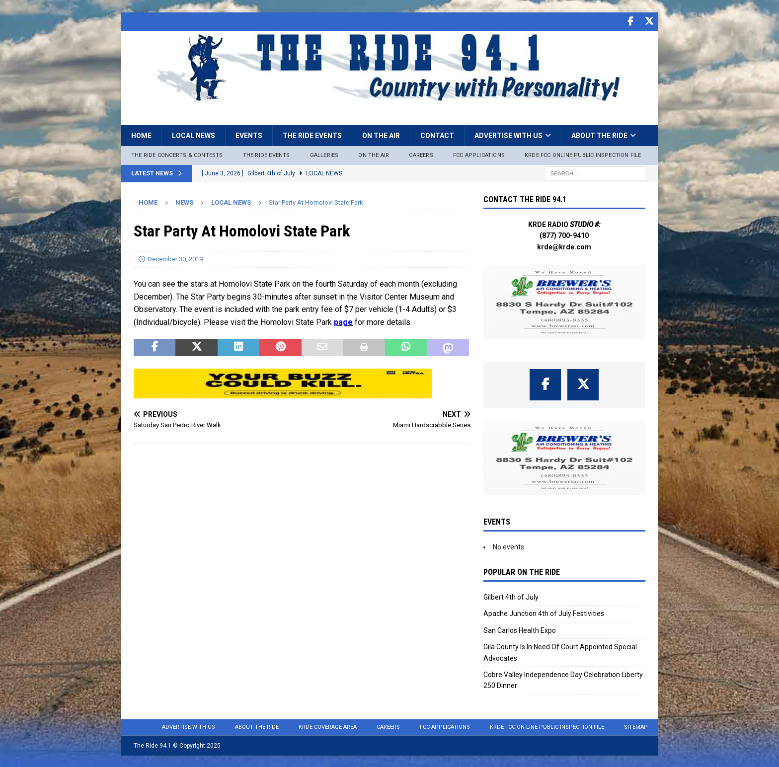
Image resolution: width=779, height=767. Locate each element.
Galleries (324, 154)
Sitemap (636, 726)
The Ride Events (312, 135)
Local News (193, 135)
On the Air (381, 135)
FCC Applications (479, 154)
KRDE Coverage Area (328, 726)
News (184, 201)
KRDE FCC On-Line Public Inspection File (547, 726)
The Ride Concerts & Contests (177, 154)
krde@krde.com (564, 246)
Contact (437, 135)
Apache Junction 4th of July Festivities (543, 612)
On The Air (373, 154)
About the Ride (599, 135)
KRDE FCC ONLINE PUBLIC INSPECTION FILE (583, 154)
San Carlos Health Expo (519, 629)
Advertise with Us (508, 135)
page (343, 321)
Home (141, 135)
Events (248, 135)
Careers (421, 154)
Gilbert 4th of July (511, 596)
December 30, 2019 (175, 258)
